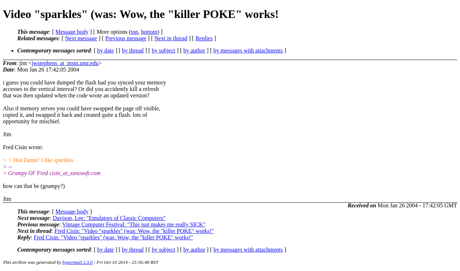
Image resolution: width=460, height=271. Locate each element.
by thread (133, 50)
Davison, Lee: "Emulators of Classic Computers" (109, 218)
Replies (204, 38)
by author (194, 50)
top (134, 32)
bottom (149, 32)
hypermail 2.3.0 (78, 262)
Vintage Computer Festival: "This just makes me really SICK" (134, 224)
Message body (71, 32)
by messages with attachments (248, 50)
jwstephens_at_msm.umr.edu (65, 63)
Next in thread (171, 38)
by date (105, 50)
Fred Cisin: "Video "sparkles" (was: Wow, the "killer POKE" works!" (134, 231)
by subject (163, 50)
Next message (81, 38)
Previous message (125, 38)
